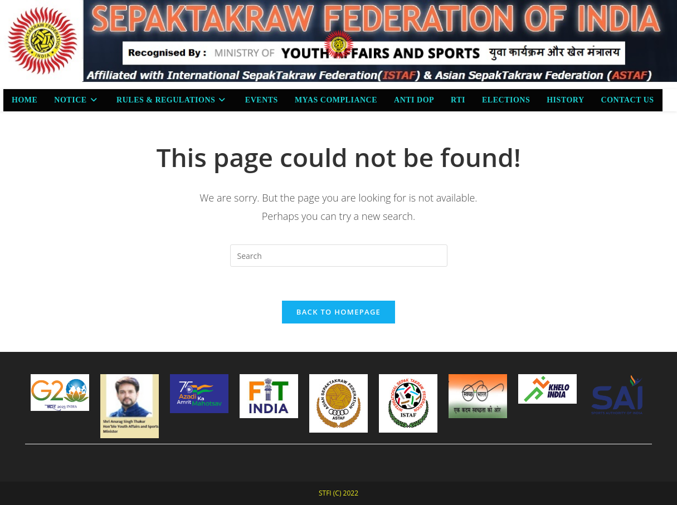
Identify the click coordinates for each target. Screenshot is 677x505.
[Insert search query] (338, 255)
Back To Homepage (338, 312)
